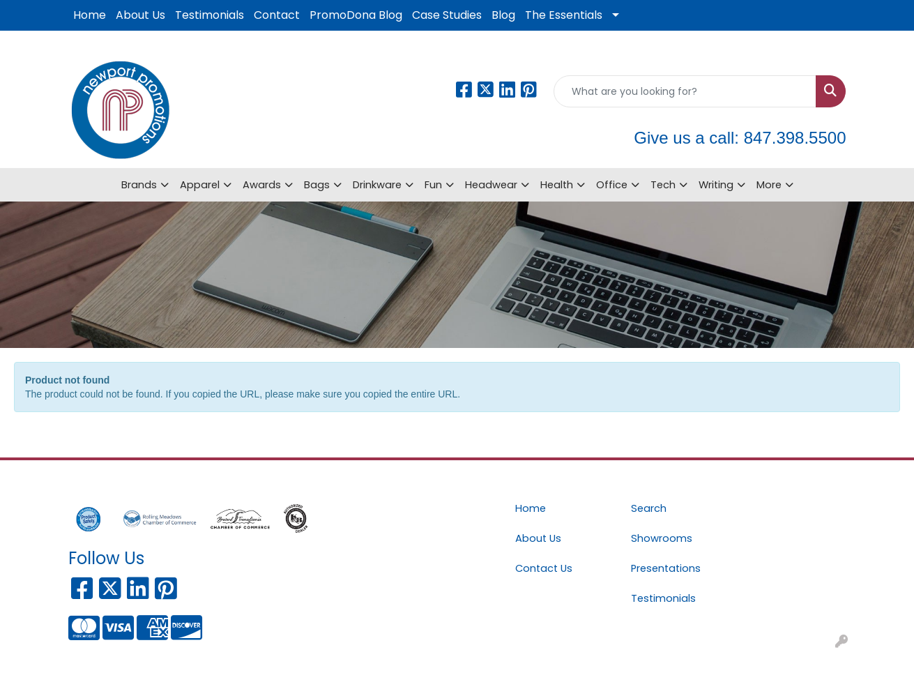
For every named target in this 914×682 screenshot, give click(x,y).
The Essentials (563, 15)
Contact (277, 15)
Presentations (666, 568)
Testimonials (209, 15)
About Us (140, 15)
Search (649, 508)
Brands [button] (139, 185)
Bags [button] (317, 185)
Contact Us (543, 568)
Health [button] (556, 185)
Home (89, 15)
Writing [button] (716, 185)
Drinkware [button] (377, 185)
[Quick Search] (685, 91)
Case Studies (447, 15)
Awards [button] (262, 185)
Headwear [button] (491, 185)
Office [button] (611, 185)
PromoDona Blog (356, 15)
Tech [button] (663, 185)
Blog (503, 15)
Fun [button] (433, 185)
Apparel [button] (200, 185)
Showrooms (661, 538)
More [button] (769, 185)
